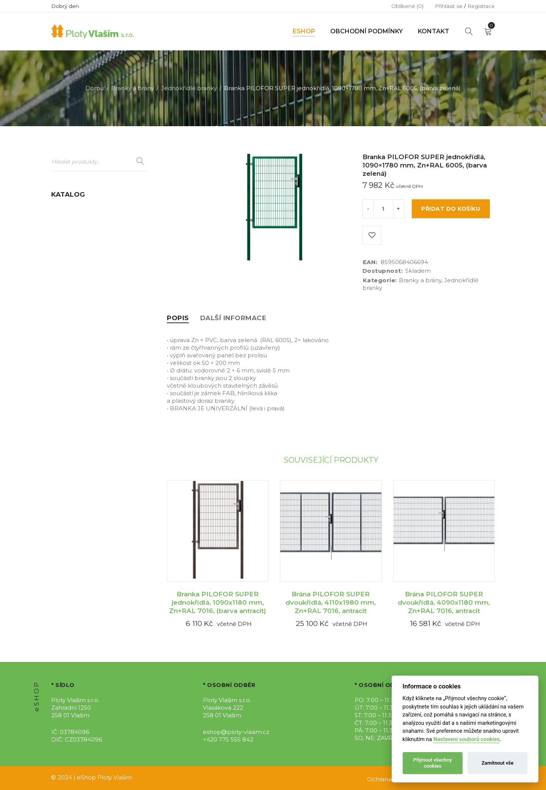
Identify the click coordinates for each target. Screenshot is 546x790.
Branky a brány (132, 88)
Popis (178, 318)
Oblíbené (407, 6)
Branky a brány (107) (80, 209)
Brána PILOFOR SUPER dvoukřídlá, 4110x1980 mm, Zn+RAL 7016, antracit (331, 602)
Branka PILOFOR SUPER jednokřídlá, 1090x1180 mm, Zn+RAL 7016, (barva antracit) (217, 602)
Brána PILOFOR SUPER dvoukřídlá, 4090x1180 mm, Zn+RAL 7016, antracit (444, 602)
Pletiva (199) (68, 289)
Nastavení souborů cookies (466, 739)
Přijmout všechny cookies (432, 763)
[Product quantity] (383, 209)
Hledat (140, 161)
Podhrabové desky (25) (84, 304)
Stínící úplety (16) (75, 355)
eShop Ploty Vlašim (104, 777)
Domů (94, 88)
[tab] (178, 318)
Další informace (233, 318)
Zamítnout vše (497, 763)
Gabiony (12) (68, 260)
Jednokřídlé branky (189, 88)
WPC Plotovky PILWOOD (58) (94, 384)
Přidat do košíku (450, 208)
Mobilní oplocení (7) (80, 275)
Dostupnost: (382, 271)
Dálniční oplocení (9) (81, 223)
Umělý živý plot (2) (77, 370)
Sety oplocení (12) (76, 341)
